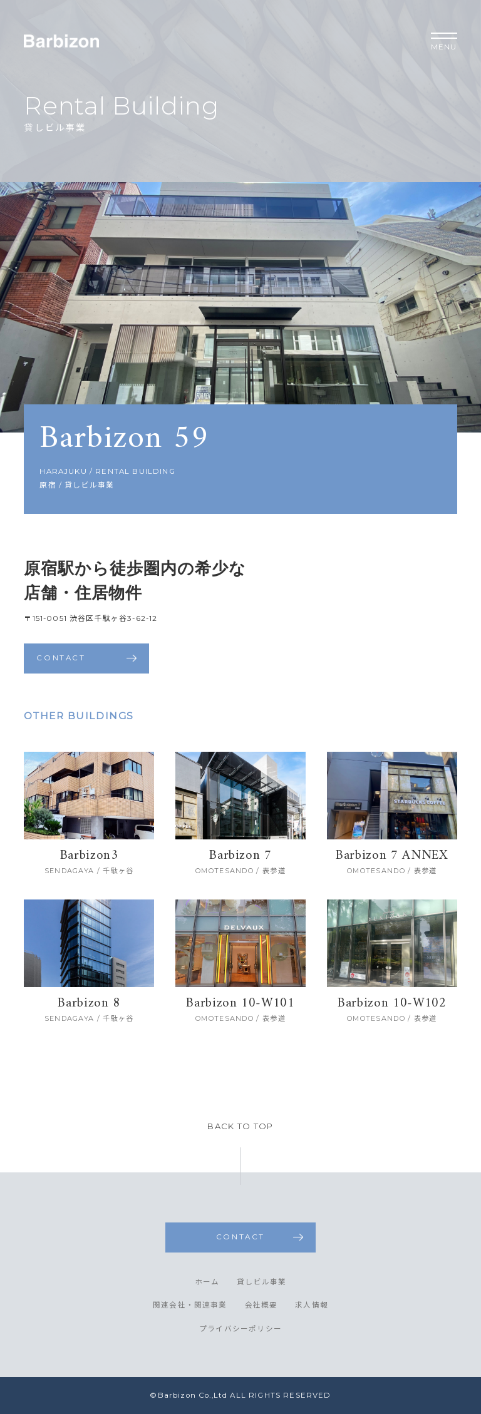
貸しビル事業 (261, 1282)
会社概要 (261, 1305)
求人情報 (311, 1305)
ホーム (207, 1282)
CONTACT (60, 657)
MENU (444, 42)
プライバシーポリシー (240, 1329)
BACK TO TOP (240, 1126)
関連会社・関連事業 (190, 1305)
